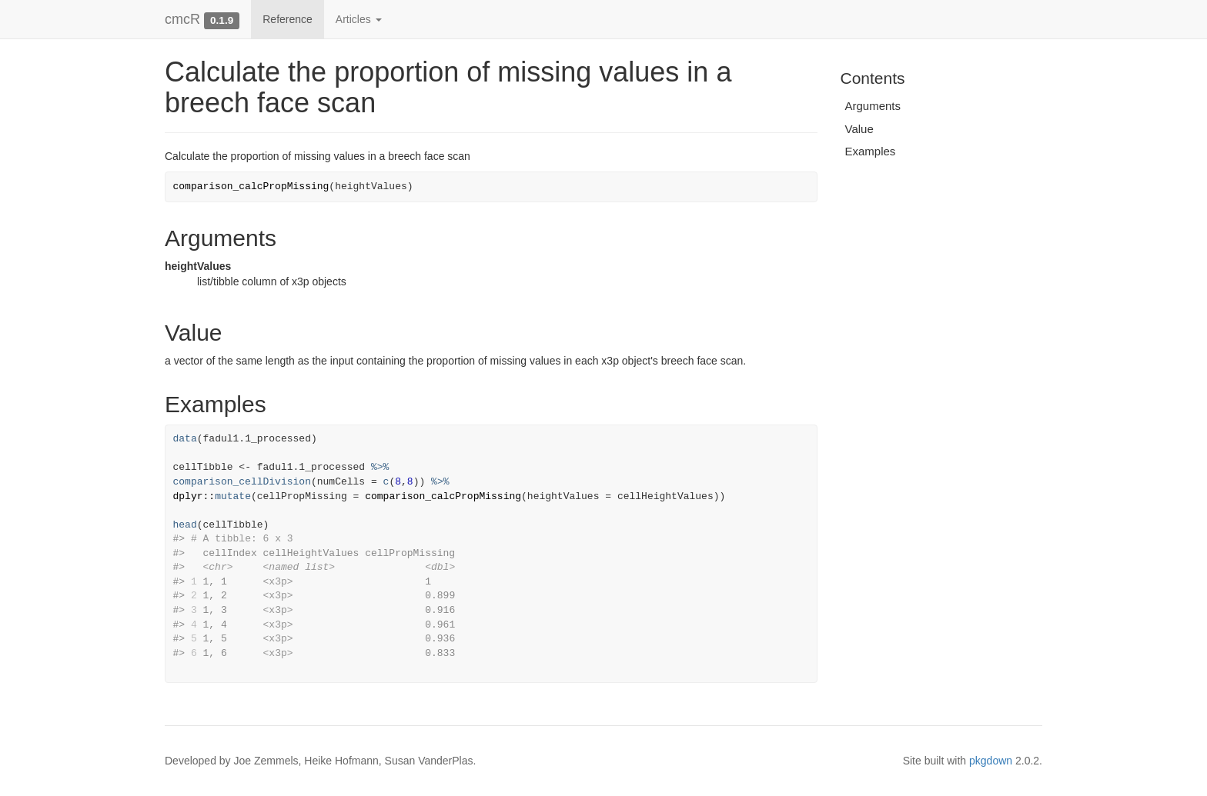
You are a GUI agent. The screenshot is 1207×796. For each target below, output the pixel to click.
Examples (870, 151)
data (185, 439)
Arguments (873, 105)
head (185, 525)
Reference (287, 19)
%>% (380, 467)
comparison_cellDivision (242, 482)
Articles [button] (359, 19)
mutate (233, 496)
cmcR (182, 19)
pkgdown (990, 760)
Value (859, 128)
